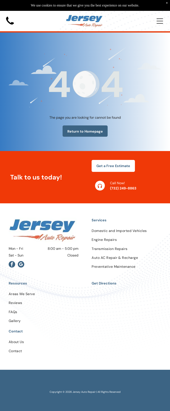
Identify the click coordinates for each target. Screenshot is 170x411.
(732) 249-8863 (123, 188)
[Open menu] (160, 21)
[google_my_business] (21, 265)
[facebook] (12, 265)
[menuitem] (126, 230)
